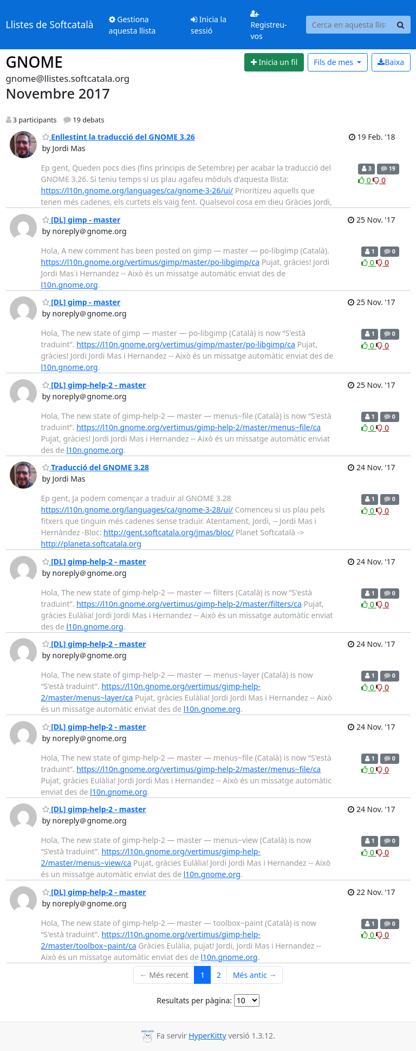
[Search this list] (348, 25)
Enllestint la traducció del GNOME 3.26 (118, 137)
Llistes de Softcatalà (50, 24)
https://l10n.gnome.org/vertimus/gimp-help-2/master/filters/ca (189, 604)
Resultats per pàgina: (194, 1000)
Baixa (391, 62)
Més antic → (254, 975)
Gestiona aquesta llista (132, 25)
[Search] (401, 25)
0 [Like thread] (365, 180)
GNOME (34, 61)
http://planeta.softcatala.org (91, 544)
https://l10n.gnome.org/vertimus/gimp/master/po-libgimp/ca (150, 262)
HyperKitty (207, 1035)
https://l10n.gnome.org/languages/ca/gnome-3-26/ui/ (137, 190)
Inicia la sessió (208, 25)
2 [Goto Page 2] (219, 975)
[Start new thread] (273, 62)
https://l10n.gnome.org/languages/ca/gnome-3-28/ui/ (137, 509)
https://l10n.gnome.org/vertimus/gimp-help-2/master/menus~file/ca (198, 427)
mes (334, 62)
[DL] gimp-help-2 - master (94, 385)
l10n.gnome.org (69, 285)
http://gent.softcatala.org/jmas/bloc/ (168, 532)
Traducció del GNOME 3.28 (96, 467)
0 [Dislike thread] (379, 180)
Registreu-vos (268, 25)
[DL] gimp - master (81, 220)
